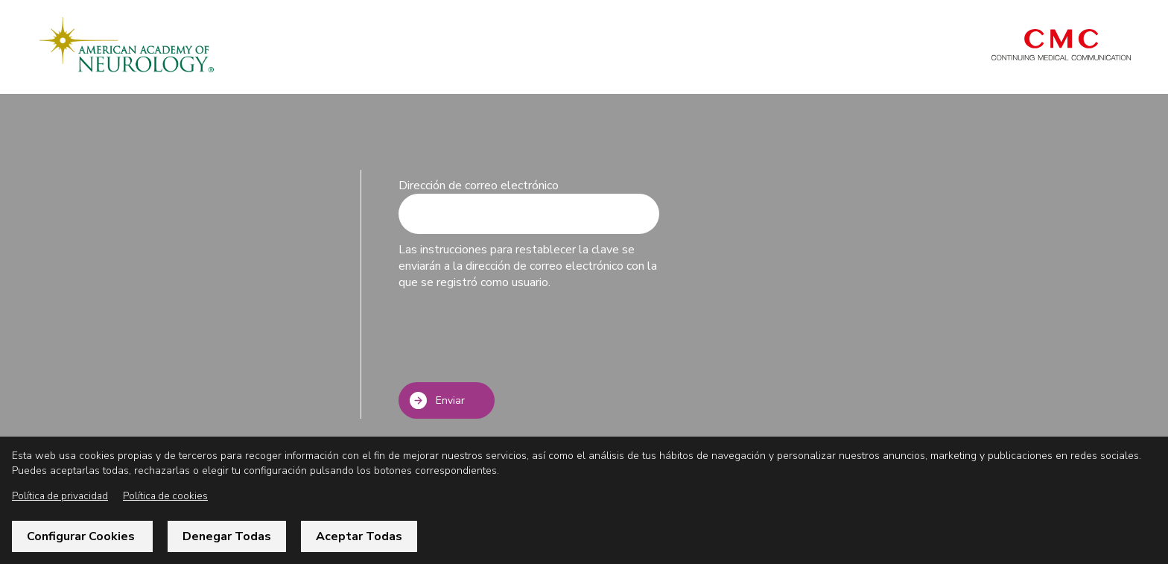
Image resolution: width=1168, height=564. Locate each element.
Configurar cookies (82, 536)
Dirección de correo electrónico (479, 185)
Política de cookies (165, 496)
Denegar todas (226, 536)
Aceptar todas (359, 536)
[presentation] (512, 338)
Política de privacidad (60, 496)
